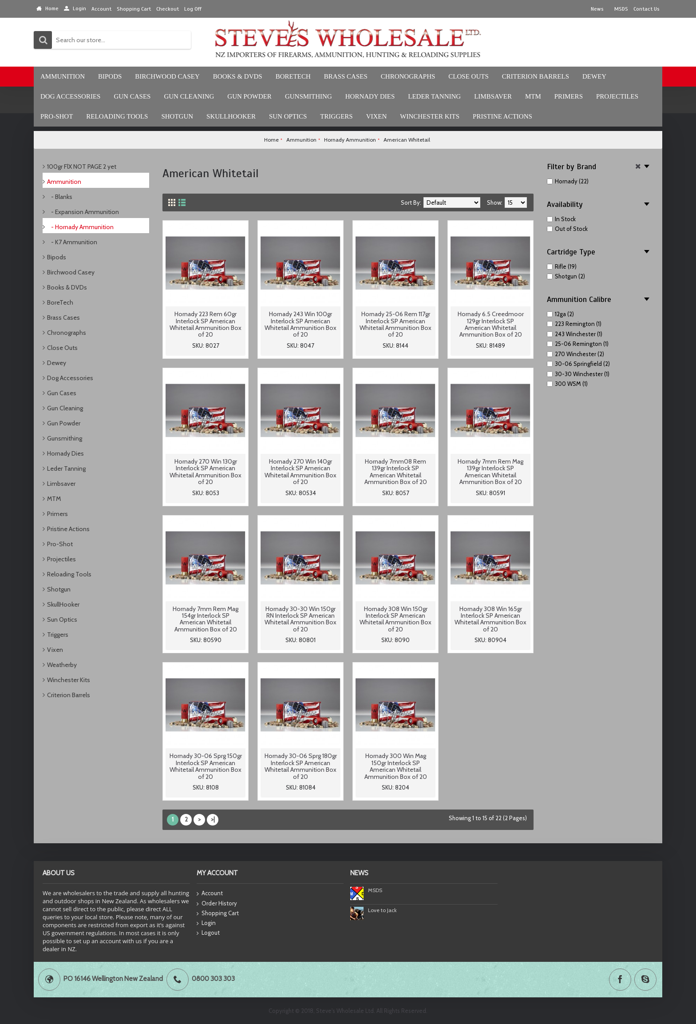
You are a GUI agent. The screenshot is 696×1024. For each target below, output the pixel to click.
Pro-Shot (60, 544)
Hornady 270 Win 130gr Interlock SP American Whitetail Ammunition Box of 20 (205, 471)
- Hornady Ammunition (80, 227)
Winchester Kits (68, 680)
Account (210, 893)
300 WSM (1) (567, 383)
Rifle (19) (562, 266)
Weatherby (62, 665)
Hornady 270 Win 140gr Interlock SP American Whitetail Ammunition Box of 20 (300, 471)
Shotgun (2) (566, 276)
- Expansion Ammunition (83, 212)
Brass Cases (63, 317)
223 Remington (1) (574, 323)
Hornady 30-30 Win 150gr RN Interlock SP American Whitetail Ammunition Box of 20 (300, 619)
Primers (57, 514)
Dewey (56, 363)
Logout (208, 933)
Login (206, 923)
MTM (54, 499)
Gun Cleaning (65, 408)
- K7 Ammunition (72, 242)
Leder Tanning (66, 468)
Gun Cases (61, 393)
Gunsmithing (64, 438)
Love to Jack (382, 910)
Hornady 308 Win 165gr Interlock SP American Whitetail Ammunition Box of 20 (490, 619)
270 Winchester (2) (575, 353)
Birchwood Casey (71, 272)
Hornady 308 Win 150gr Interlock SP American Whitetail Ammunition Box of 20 (395, 619)
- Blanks (59, 197)
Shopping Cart (218, 913)
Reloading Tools (69, 574)
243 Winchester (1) (574, 333)
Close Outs (62, 348)
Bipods (56, 257)
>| (213, 819)
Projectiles (61, 559)
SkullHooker (63, 604)
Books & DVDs (67, 287)
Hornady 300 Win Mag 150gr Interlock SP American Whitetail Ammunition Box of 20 (395, 766)
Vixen (55, 650)
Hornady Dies (65, 453)
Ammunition (64, 182)
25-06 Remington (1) (578, 343)
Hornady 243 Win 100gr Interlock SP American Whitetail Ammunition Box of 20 (300, 324)
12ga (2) (560, 314)
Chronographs (66, 333)
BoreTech (60, 302)
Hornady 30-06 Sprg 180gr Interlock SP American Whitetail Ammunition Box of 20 (301, 766)
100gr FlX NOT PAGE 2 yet (81, 167)
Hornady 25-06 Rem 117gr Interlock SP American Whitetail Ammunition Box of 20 (395, 324)
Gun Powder (63, 423)
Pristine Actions (68, 529)
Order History (217, 904)
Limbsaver (61, 484)
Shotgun (59, 589)
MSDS (375, 890)
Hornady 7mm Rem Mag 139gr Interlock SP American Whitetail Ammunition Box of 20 (490, 471)
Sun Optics (62, 619)
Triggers (57, 635)
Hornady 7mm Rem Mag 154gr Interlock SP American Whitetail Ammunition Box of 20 (205, 619)
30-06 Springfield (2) (578, 363)
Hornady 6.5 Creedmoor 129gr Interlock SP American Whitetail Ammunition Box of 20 (491, 324)
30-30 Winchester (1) (578, 373)
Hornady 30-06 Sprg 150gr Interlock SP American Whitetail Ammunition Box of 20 (206, 766)
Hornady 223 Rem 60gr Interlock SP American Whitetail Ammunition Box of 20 (205, 324)
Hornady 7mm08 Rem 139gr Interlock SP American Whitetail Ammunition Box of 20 (395, 471)
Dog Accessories (70, 378)
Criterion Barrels (68, 695)
